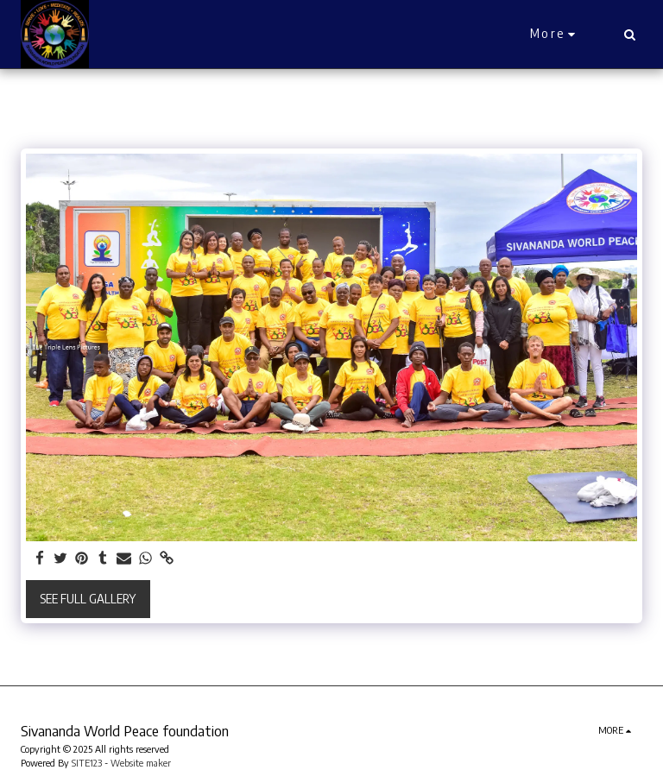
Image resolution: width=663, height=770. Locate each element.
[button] (629, 34)
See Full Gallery (88, 598)
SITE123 (87, 762)
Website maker (140, 762)
